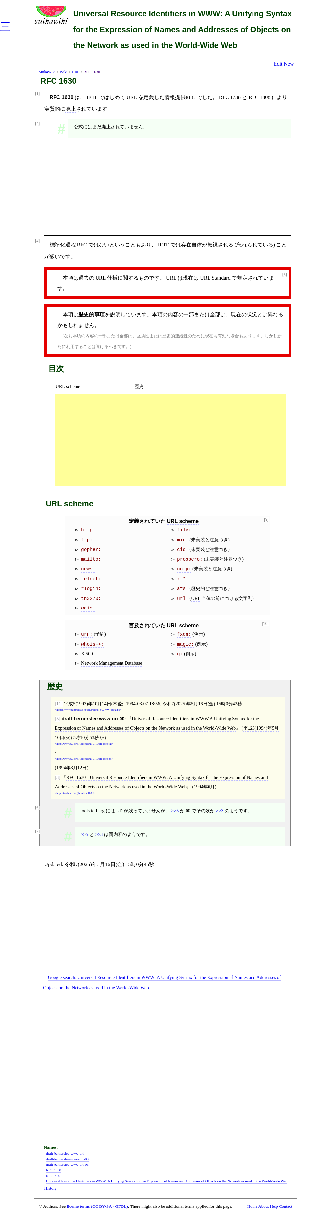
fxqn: (184, 634)
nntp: (184, 569)
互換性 (143, 335)
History (50, 1188)
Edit (278, 64)
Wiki (64, 72)
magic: (185, 644)
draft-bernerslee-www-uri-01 (67, 1164)
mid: (182, 540)
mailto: (91, 559)
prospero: (190, 559)
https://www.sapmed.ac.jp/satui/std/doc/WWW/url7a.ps (88, 709)
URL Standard (215, 278)
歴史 (138, 386)
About (263, 1206)
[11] (58, 703)
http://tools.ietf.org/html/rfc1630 (74, 793)
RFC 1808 (259, 97)
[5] (57, 718)
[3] (57, 777)
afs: (182, 588)
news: (88, 569)
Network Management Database (111, 663)
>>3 (219, 810)
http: (88, 530)
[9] (266, 519)
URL (75, 72)
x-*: (182, 579)
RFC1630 (53, 1176)
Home (252, 1206)
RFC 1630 (92, 72)
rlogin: (91, 588)
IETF (92, 97)
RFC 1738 (230, 97)
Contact (285, 1206)
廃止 (70, 109)
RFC (82, 244)
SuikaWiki (47, 72)
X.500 (87, 653)
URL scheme (67, 386)
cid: (182, 549)
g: (180, 654)
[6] (37, 808)
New (289, 64)
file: (184, 530)
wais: (88, 608)
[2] (37, 124)
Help (274, 1206)
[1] (37, 94)
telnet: (91, 579)
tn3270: (91, 598)
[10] (265, 624)
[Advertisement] (167, 189)
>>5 (175, 810)
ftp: (87, 540)
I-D (119, 810)
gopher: (91, 549)
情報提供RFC (180, 97)
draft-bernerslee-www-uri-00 (93, 718)
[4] (37, 241)
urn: (87, 634)
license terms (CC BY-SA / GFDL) (97, 1206)
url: (182, 598)
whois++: (92, 644)
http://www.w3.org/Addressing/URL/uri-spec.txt (84, 743)
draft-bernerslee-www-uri (65, 1153)
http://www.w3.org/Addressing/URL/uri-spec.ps (83, 759)
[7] (37, 831)
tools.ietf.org (92, 810)
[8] (284, 275)
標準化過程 (63, 244)
